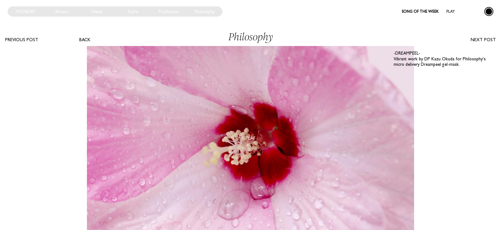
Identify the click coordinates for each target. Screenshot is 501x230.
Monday (25, 11)
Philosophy (205, 11)
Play (450, 11)
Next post (483, 39)
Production (168, 11)
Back (84, 39)
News (97, 11)
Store (133, 11)
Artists (61, 11)
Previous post (21, 39)
